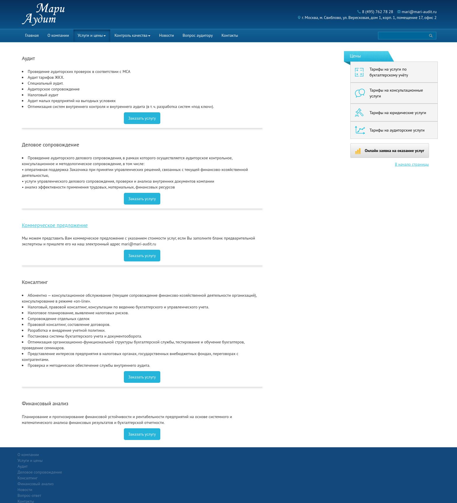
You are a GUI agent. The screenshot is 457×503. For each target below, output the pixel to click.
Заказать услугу (142, 118)
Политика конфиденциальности (391, 454)
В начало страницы (412, 164)
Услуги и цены (92, 35)
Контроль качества (132, 35)
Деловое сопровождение (108, 466)
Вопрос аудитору (198, 35)
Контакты (230, 35)
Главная (32, 35)
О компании (58, 35)
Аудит (91, 460)
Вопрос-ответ (242, 454)
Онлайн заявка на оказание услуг (389, 151)
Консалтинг (96, 472)
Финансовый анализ (104, 478)
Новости (166, 35)
